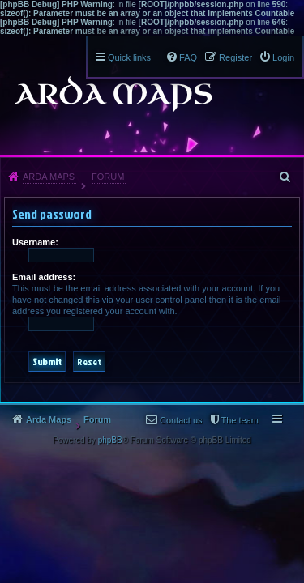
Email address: (43, 277)
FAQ (188, 57)
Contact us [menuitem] (181, 420)
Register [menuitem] (235, 57)
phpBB (110, 440)
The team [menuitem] (240, 420)
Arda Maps (49, 176)
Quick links (129, 57)
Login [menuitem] (283, 57)
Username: (35, 242)
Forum (108, 176)
